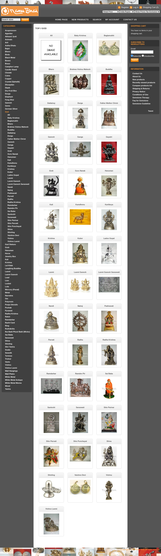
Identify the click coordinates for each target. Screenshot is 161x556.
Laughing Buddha (13, 268)
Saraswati (12, 217)
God (7, 112)
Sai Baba (11, 211)
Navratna (9, 296)
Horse (7, 253)
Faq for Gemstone (140, 101)
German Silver (11, 109)
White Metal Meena (13, 383)
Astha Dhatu (10, 46)
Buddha (11, 130)
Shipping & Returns (141, 89)
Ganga (10, 145)
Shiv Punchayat (14, 226)
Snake (7, 350)
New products (80, 20)
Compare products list (142, 86)
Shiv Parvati (13, 223)
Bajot (7, 49)
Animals (8, 39)
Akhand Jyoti (11, 36)
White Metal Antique (14, 380)
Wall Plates (10, 374)
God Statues (10, 244)
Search (97, 20)
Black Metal (10, 58)
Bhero (7, 52)
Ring (7, 326)
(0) (157, 7)
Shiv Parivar (13, 220)
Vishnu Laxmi (13, 241)
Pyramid (8, 311)
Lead (7, 277)
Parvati (11, 196)
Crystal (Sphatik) (12, 82)
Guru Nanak (13, 154)
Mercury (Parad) (12, 290)
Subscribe (137, 56)
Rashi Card (10, 323)
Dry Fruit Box (11, 91)
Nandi (10, 187)
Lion (7, 281)
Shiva (10, 229)
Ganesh (8, 103)
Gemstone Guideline (141, 104)
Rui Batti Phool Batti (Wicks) (17, 332)
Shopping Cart (149, 7)
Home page (61, 20)
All (9, 115)
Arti (6, 43)
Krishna (11, 169)
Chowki (8, 73)
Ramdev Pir (13, 208)
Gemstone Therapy (140, 98)
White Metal (10, 377)
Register (125, 7)
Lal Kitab (9, 265)
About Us (136, 76)
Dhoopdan (9, 85)
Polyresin (9, 302)
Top (37, 28)
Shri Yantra (10, 347)
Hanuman (12, 157)
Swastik (8, 353)
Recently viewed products (143, 83)
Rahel (7, 317)
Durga (7, 94)
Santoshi (11, 214)
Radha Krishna (14, 202)
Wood (7, 386)
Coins (7, 76)
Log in (136, 7)
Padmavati (12, 193)
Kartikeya (12, 166)
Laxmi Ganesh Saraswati (18, 184)
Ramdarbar (12, 205)
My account (112, 20)
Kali (9, 160)
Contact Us (130, 20)
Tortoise (8, 356)
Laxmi (10, 178)
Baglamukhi (13, 121)
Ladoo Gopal (13, 175)
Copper (8, 79)
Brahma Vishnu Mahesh (18, 127)
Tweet (150, 111)
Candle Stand (11, 70)
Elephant (9, 97)
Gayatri (11, 148)
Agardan (9, 33)
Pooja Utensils (11, 305)
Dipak (7, 88)
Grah (10, 151)
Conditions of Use (140, 95)
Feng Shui (9, 100)
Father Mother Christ (17, 139)
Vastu (7, 362)
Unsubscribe (149, 56)
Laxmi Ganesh (14, 181)
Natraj (10, 190)
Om (6, 299)
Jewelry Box (10, 256)
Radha (10, 199)
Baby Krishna (13, 118)
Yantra (8, 389)
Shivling (11, 232)
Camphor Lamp (12, 67)
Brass (7, 64)
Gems (7, 106)
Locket (8, 284)
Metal (7, 293)
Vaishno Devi (13, 235)
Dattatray (12, 133)
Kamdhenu (12, 163)
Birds (7, 55)
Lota (7, 287)
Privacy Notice (138, 92)
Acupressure (10, 30)
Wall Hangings (11, 371)
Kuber (10, 172)
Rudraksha (10, 329)
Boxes (8, 61)
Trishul (8, 359)
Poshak (8, 308)
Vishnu (11, 238)
